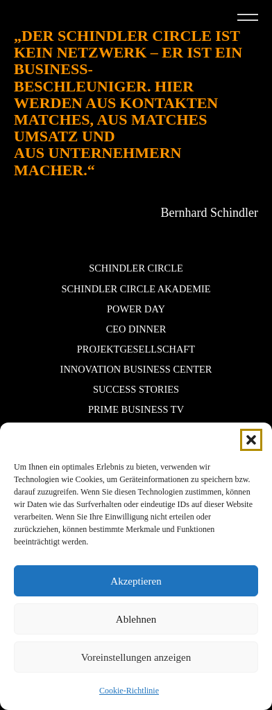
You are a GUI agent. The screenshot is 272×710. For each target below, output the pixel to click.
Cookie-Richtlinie (129, 690)
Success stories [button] (136, 389)
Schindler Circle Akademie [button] (135, 288)
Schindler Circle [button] (136, 268)
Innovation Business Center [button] (136, 369)
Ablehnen (136, 619)
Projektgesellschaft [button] (136, 349)
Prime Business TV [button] (136, 409)
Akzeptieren (135, 581)
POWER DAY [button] (136, 308)
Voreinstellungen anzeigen (136, 657)
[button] (251, 440)
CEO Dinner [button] (136, 329)
